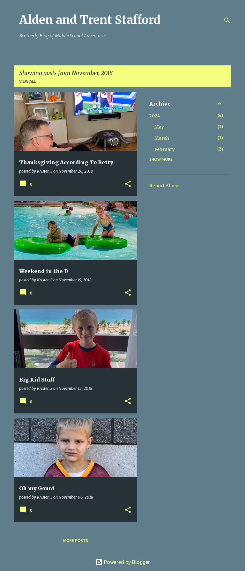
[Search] (227, 20)
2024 (154, 116)
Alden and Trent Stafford (89, 20)
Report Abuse (164, 186)
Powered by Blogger (122, 562)
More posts (75, 540)
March (161, 138)
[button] (128, 184)
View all (27, 81)
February (164, 149)
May (159, 127)
